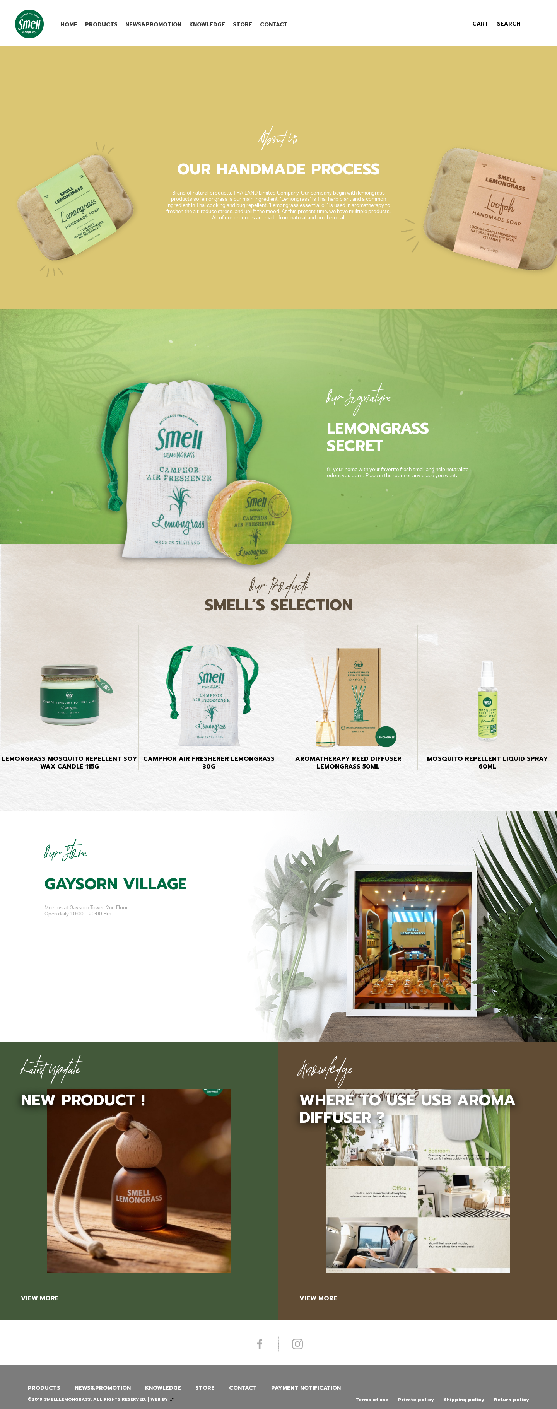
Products (101, 24)
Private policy (416, 1399)
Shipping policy (464, 1399)
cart (480, 24)
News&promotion (153, 24)
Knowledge (207, 24)
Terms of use (371, 1399)
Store (242, 24)
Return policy (511, 1399)
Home (68, 24)
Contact (274, 24)
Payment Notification (306, 1388)
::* (171, 1399)
